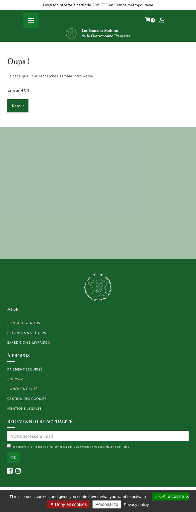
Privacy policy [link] (136, 504)
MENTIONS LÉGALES (24, 408)
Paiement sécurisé (24, 369)
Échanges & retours (26, 332)
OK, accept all (170, 496)
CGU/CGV (15, 379)
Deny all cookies (68, 504)
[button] (150, 20)
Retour (18, 106)
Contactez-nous (23, 323)
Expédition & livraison (28, 342)
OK (13, 457)
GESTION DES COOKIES (27, 398)
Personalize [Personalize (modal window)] (106, 504)
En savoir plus (120, 446)
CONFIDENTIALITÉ (22, 388)
